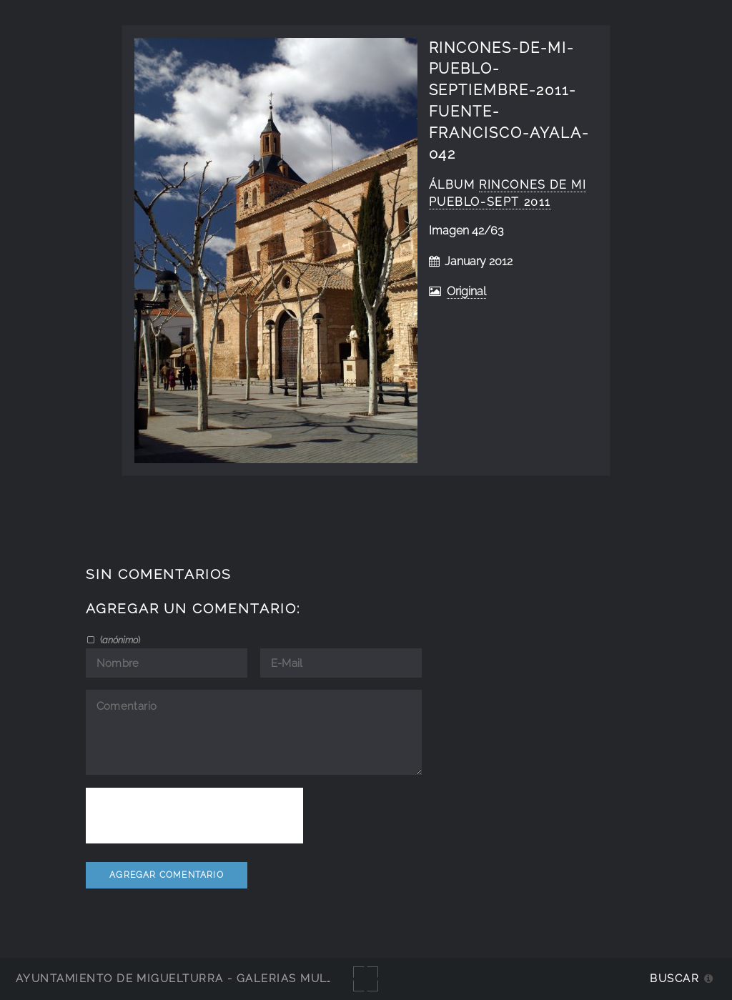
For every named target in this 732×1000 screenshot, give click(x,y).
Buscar (674, 978)
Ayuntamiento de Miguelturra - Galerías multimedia (196, 978)
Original (466, 291)
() (119, 639)
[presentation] (194, 815)
